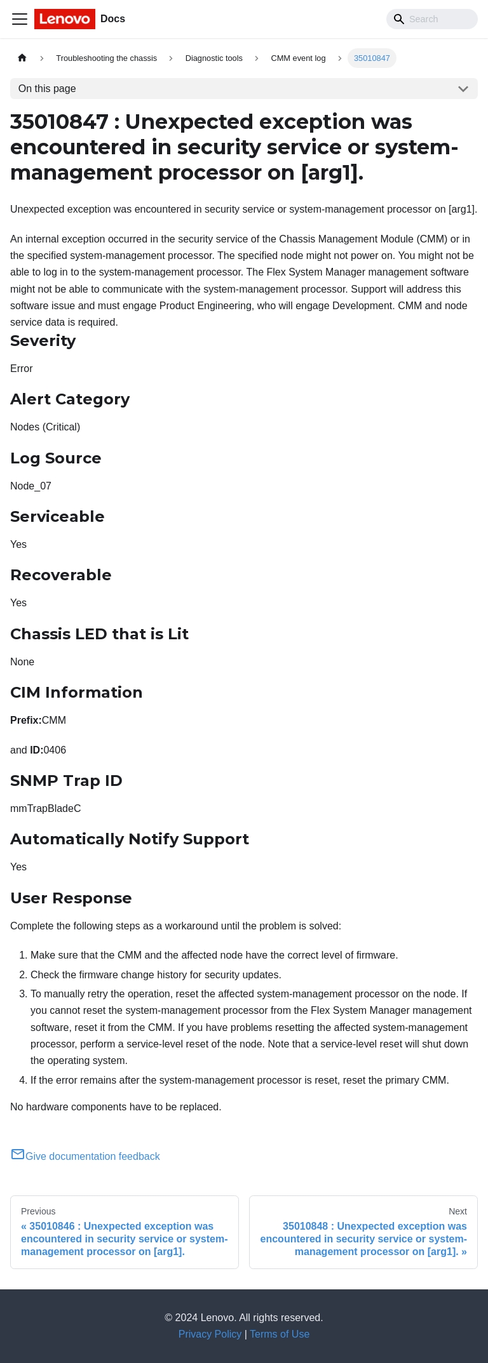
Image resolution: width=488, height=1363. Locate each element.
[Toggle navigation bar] (19, 19)
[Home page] (22, 58)
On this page (47, 88)
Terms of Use (279, 1334)
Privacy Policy (210, 1334)
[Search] (432, 19)
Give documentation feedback (85, 1156)
